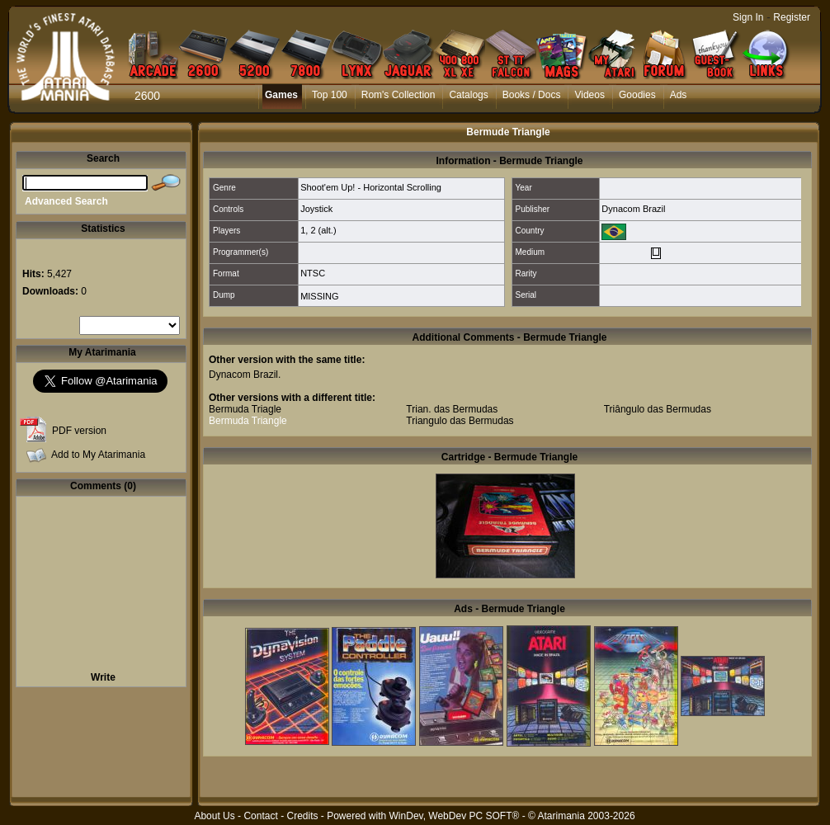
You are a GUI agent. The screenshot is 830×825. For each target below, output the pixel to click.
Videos (589, 95)
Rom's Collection (398, 95)
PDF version (79, 430)
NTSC (312, 273)
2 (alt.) (323, 230)
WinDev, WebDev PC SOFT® (454, 816)
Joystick (316, 209)
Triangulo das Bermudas (459, 421)
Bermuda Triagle (245, 409)
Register (791, 17)
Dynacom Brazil (633, 209)
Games (281, 95)
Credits (302, 816)
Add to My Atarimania (98, 454)
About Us (214, 816)
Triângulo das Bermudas (657, 409)
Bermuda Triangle (248, 421)
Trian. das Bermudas (452, 409)
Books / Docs (531, 95)
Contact (260, 816)
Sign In (748, 17)
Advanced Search (66, 201)
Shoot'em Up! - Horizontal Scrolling (370, 187)
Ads (678, 95)
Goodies (637, 95)
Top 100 (329, 95)
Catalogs (468, 95)
